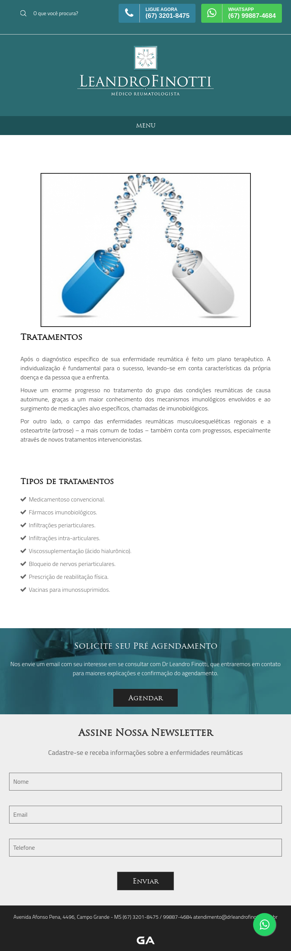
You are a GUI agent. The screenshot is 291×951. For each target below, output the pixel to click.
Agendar (145, 697)
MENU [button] (145, 125)
